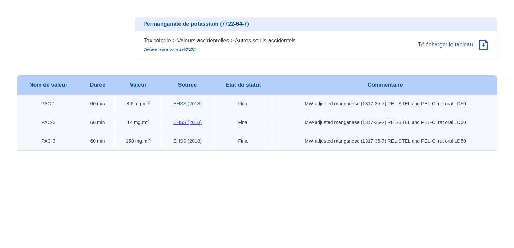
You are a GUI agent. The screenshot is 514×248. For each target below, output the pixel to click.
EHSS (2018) (187, 103)
